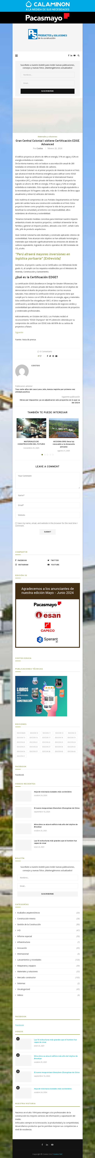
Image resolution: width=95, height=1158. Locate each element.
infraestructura (48, 942)
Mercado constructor (48, 977)
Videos (48, 995)
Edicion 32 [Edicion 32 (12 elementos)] (72, 747)
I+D (48, 930)
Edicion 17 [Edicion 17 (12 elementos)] (46, 738)
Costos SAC (58, 1154)
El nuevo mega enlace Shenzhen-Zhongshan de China (56, 808)
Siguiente (19, 332)
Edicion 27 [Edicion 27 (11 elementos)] (46, 747)
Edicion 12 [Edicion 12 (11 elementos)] (59, 733)
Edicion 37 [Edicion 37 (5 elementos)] (34, 751)
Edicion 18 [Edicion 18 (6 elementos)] (59, 738)
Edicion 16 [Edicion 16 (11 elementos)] (34, 738)
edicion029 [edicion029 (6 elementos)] (21, 733)
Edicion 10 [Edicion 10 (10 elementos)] (34, 733)
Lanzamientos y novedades (48, 959)
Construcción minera (48, 918)
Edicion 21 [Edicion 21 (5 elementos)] (34, 742)
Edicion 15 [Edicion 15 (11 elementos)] (21, 738)
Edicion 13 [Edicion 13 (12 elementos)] (72, 733)
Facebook (19, 774)
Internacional (48, 954)
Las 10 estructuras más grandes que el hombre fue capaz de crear (55, 842)
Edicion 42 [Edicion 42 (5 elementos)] (72, 751)
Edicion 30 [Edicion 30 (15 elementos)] (59, 747)
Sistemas (48, 983)
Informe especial (48, 936)
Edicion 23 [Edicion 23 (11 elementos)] (59, 742)
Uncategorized (48, 989)
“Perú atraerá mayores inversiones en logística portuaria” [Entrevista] (42, 256)
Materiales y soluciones (47, 137)
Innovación (48, 948)
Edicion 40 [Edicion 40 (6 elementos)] (59, 751)
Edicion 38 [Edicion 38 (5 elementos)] (46, 751)
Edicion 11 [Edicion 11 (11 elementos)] (47, 733)
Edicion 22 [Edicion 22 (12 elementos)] (46, 742)
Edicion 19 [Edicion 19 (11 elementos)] (72, 738)
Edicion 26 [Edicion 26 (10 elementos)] (34, 747)
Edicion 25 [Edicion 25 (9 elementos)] (21, 747)
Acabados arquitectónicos (48, 912)
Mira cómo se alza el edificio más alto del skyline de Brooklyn (56, 826)
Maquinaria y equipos (48, 965)
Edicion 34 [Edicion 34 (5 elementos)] (21, 751)
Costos (40, 148)
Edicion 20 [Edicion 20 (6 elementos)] (21, 742)
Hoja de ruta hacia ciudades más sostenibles (53, 792)
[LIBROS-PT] (41, 677)
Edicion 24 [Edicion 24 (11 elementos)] (72, 742)
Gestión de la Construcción (48, 924)
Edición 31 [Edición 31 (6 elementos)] (21, 756)
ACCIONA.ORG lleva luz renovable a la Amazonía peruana (64, 444)
